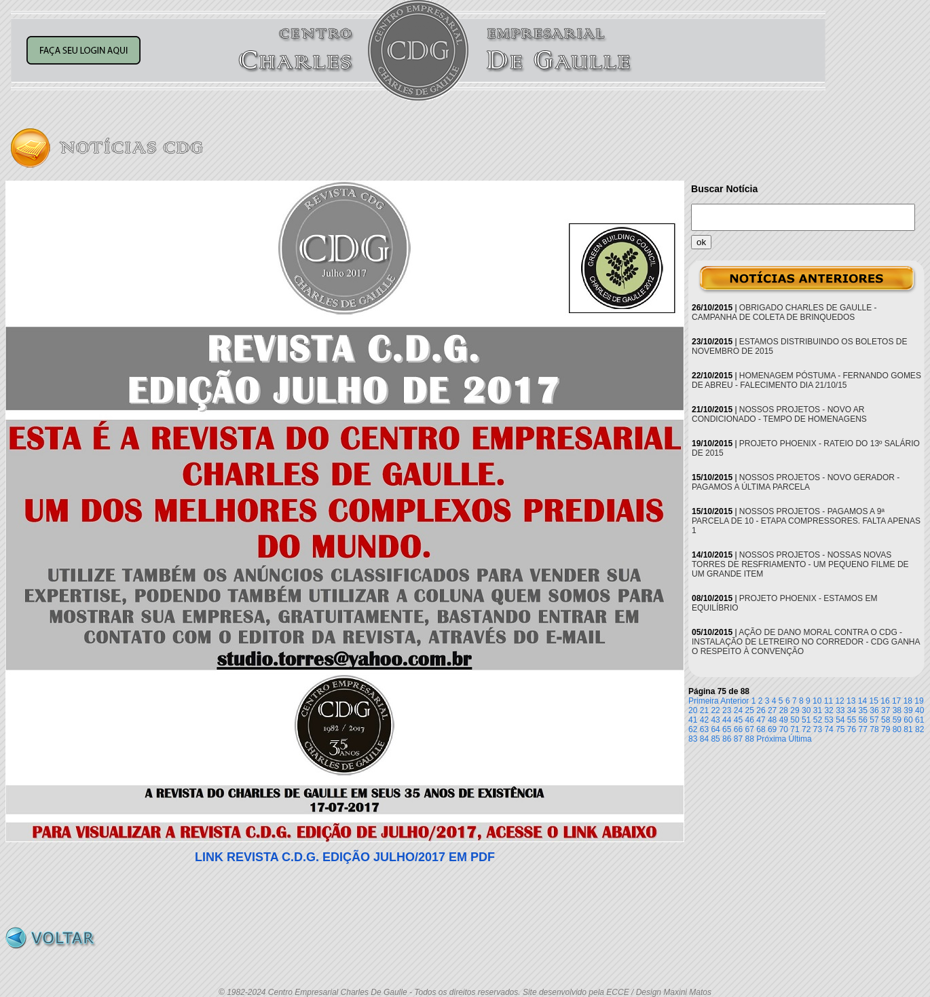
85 (715, 739)
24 (738, 710)
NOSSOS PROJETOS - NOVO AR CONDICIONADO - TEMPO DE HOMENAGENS (779, 414)
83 (692, 739)
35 (863, 710)
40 (919, 710)
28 (783, 710)
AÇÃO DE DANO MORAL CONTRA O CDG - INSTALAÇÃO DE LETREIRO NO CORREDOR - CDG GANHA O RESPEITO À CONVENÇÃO (806, 642)
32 (828, 710)
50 (794, 720)
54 (840, 720)
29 (794, 710)
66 (738, 729)
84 (704, 739)
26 (760, 710)
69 (772, 729)
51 (806, 720)
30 (806, 710)
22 (715, 710)
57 (874, 720)
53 (828, 720)
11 (828, 701)
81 (908, 729)
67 (749, 729)
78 (874, 729)
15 (874, 701)
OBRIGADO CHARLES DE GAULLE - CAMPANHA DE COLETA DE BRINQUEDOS (784, 312)
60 (908, 720)
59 (897, 720)
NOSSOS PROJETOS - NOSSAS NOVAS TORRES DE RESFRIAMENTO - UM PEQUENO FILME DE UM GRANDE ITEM (800, 564)
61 (919, 720)
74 (828, 729)
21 (704, 710)
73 (817, 729)
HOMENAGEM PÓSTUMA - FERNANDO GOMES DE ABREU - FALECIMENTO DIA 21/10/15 (806, 380)
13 (851, 701)
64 (715, 729)
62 (692, 729)
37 (885, 710)
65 (726, 729)
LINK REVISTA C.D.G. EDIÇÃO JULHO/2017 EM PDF (345, 857)
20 (692, 710)
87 (738, 739)
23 (726, 710)
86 (726, 739)
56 (863, 720)
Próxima (771, 739)
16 (884, 701)
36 (874, 710)
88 (749, 739)
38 (897, 710)
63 (704, 729)
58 (885, 720)
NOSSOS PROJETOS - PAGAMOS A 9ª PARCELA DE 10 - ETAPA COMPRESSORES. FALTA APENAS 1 (806, 521)
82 (919, 729)
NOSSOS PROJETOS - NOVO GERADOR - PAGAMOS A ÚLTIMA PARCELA (795, 482)
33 (840, 710)
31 (817, 710)
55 (851, 720)
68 (760, 729)
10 (817, 701)
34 (851, 710)
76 (851, 729)
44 (726, 720)
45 (738, 720)
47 (760, 720)
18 (908, 701)
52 (817, 720)
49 (783, 720)
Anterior (734, 701)
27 (772, 710)
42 (704, 720)
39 (908, 710)
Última (800, 739)
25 (749, 710)
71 (794, 729)
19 (918, 701)
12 (839, 701)
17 (896, 701)
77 (863, 729)
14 (862, 701)
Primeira (703, 701)
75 (840, 729)
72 (806, 729)
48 (772, 720)
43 (715, 720)
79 (885, 729)
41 (692, 720)
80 (897, 729)
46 (749, 720)
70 (783, 729)
